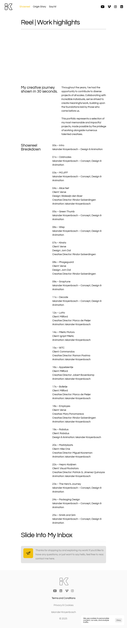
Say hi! (52, 6)
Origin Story (39, 6)
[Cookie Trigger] (63, 605)
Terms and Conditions (63, 598)
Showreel (24, 6)
